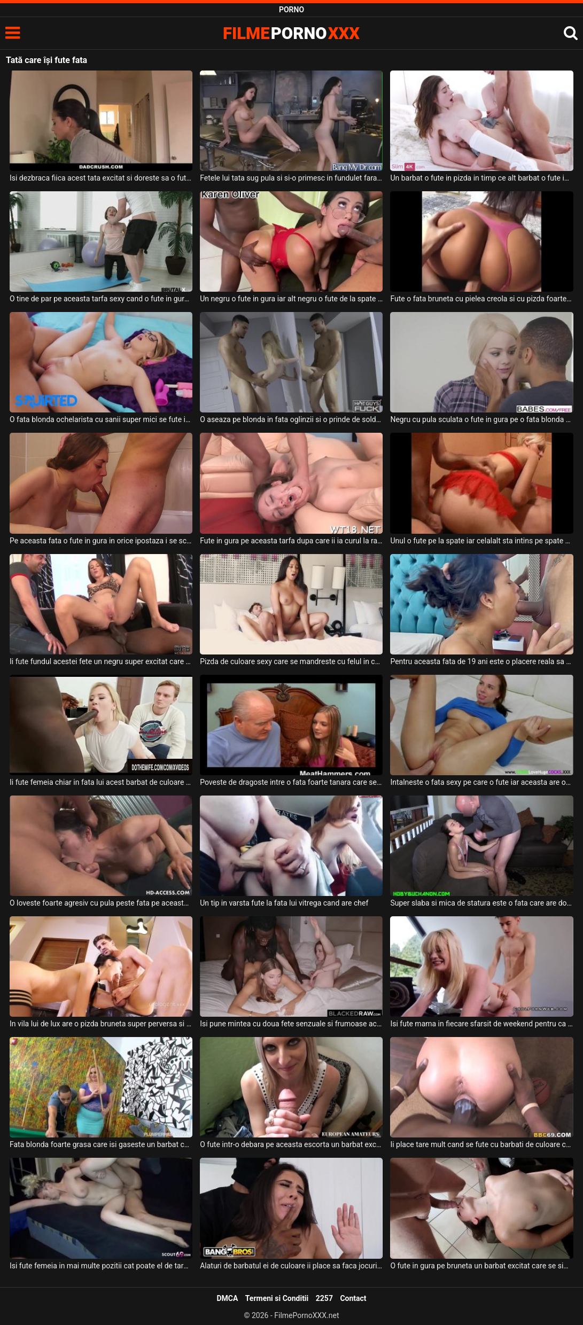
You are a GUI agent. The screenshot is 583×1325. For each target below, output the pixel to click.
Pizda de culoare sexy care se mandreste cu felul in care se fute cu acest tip (291, 661)
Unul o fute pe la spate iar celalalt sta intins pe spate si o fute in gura (481, 540)
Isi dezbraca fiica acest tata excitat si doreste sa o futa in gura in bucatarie (101, 178)
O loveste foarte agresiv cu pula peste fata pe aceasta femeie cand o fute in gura (101, 903)
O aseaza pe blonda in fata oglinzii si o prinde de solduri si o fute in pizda (291, 419)
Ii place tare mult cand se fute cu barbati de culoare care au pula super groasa (481, 1144)
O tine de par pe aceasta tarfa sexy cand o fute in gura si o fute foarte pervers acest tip (101, 298)
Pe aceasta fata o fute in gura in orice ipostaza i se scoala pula (101, 540)
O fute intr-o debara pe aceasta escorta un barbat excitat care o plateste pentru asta (291, 1144)
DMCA (227, 1298)
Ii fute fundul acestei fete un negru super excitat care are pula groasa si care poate (101, 661)
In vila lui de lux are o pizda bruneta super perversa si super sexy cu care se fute (101, 1023)
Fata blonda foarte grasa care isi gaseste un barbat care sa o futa (101, 1144)
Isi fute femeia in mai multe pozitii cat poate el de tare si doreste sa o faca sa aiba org (101, 1265)
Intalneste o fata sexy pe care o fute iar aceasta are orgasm (481, 782)
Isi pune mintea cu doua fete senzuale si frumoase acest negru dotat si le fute (291, 1023)
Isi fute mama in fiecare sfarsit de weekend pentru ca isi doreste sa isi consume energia (481, 1023)
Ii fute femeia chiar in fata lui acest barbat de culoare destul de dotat (101, 782)
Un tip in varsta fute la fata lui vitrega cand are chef (284, 903)
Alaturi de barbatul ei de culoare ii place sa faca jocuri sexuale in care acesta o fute (291, 1265)
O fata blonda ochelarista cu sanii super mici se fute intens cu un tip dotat (101, 419)
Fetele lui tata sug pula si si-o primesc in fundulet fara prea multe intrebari (291, 178)
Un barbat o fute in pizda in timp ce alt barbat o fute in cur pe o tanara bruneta (481, 178)
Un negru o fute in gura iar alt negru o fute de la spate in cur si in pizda (291, 298)
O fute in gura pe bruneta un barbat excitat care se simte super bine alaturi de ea (481, 1265)
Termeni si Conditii (276, 1298)
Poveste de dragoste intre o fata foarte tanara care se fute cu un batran (291, 782)
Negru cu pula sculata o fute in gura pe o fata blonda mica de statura (481, 419)
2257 (324, 1298)
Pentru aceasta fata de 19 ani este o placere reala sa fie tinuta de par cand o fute (481, 661)
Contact (353, 1298)
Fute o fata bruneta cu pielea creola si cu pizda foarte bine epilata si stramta (481, 298)
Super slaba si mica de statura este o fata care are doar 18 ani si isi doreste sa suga (481, 903)
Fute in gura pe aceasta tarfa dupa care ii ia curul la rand (291, 540)
